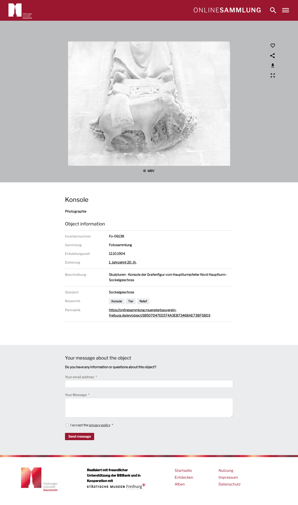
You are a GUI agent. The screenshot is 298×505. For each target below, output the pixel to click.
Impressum (228, 477)
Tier (130, 301)
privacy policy (99, 425)
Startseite (183, 470)
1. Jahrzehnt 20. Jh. (122, 262)
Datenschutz (230, 484)
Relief (143, 301)
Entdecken (184, 477)
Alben (180, 484)
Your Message (76, 395)
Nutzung (226, 470)
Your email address (80, 377)
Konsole (116, 301)
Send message (79, 436)
